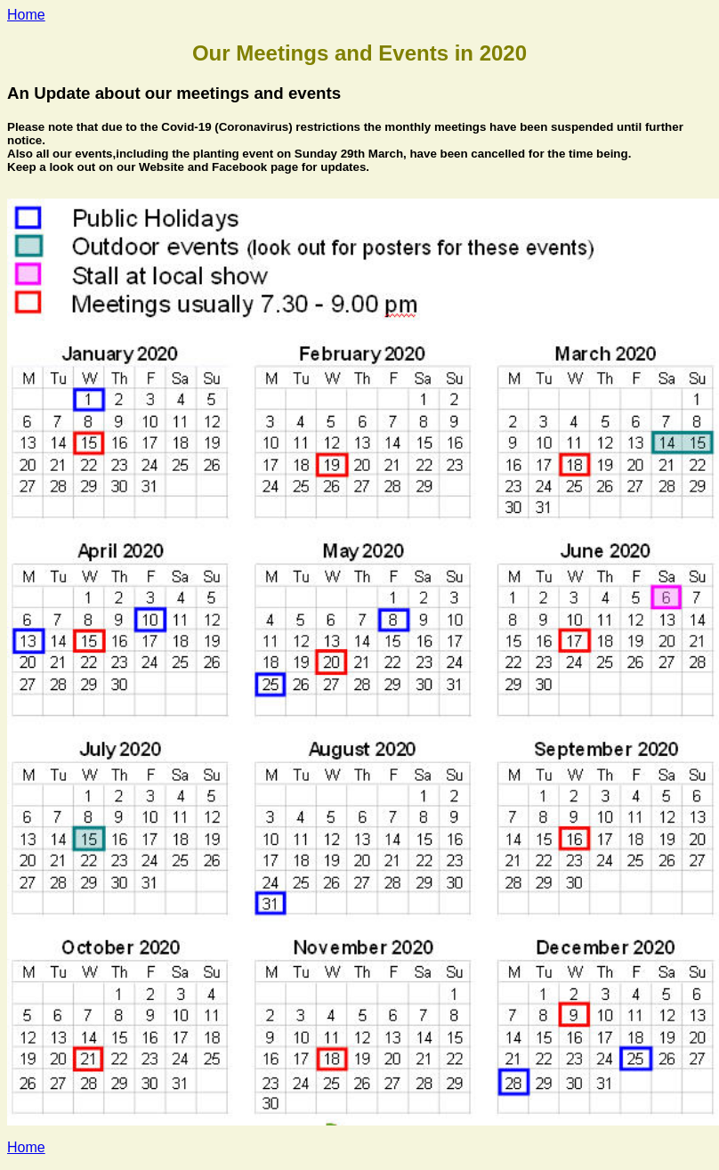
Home (26, 14)
